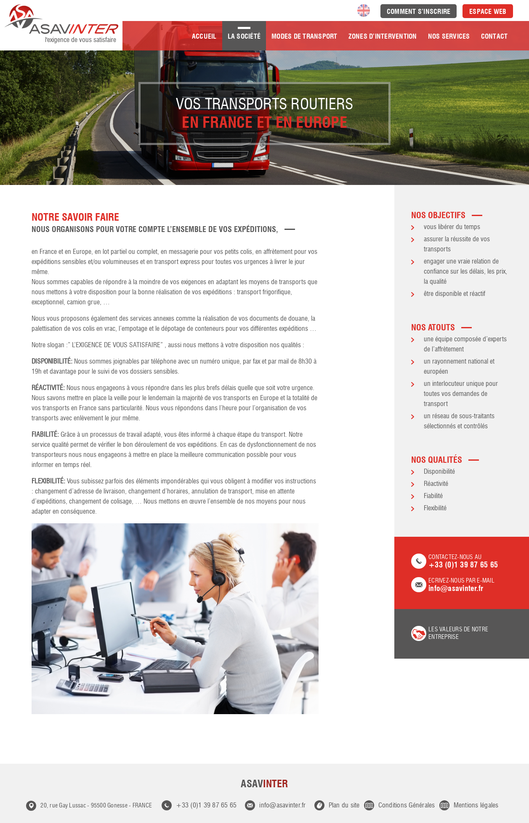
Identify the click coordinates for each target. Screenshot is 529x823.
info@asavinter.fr (282, 805)
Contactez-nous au (461, 561)
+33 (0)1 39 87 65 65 (206, 805)
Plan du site (344, 805)
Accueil (204, 36)
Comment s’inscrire (419, 12)
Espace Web (488, 12)
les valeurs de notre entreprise (458, 633)
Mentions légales (476, 805)
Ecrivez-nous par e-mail (461, 585)
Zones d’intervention (382, 36)
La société (244, 36)
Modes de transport (304, 36)
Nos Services (449, 36)
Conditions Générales (406, 805)
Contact (494, 36)
